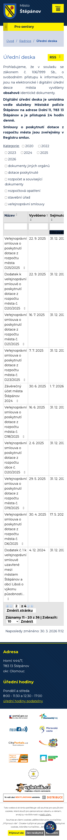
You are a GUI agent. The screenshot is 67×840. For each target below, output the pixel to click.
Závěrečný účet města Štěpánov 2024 (13, 393)
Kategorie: (11, 146)
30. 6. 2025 (37, 386)
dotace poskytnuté (23, 173)
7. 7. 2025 (36, 351)
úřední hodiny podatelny (23, 701)
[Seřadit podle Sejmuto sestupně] (52, 220)
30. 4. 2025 (37, 514)
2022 (45, 146)
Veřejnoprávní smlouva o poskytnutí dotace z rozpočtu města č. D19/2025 (15, 493)
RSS (56, 57)
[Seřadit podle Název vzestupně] (17, 214)
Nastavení (52, 833)
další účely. (45, 814)
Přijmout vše (16, 833)
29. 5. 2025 (37, 479)
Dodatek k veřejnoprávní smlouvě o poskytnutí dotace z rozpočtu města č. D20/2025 (15, 291)
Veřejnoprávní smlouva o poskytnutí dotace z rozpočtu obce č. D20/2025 (15, 457)
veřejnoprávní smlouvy (26, 204)
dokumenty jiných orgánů (29, 166)
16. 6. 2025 (37, 407)
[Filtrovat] (56, 232)
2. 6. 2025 (36, 443)
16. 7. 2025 (37, 315)
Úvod (10, 41)
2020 (29, 146)
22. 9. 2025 (37, 239)
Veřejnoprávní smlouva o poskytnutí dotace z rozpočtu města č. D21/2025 (15, 329)
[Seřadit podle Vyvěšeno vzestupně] (31, 218)
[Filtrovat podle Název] (15, 226)
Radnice (25, 41)
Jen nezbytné (34, 833)
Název (9, 215)
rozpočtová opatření (24, 191)
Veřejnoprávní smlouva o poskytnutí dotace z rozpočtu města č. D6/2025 (15, 529)
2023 (12, 153)
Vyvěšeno (38, 215)
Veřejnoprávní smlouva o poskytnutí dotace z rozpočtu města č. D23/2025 (15, 365)
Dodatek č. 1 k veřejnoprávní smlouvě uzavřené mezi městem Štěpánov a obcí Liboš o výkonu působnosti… (15, 574)
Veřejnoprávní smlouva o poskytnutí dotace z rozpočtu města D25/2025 (15, 253)
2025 (44, 153)
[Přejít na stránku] (21, 610)
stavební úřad (19, 197)
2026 (12, 159)
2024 (28, 153)
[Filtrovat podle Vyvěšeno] (38, 226)
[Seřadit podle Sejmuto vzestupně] (52, 218)
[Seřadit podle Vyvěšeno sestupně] (31, 220)
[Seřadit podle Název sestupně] (17, 215)
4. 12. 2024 (37, 550)
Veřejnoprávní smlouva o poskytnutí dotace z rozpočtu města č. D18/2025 (15, 422)
